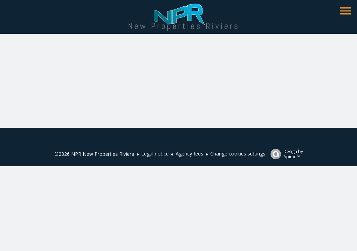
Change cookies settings (237, 153)
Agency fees (189, 153)
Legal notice (155, 153)
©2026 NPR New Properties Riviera (94, 154)
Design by (285, 154)
